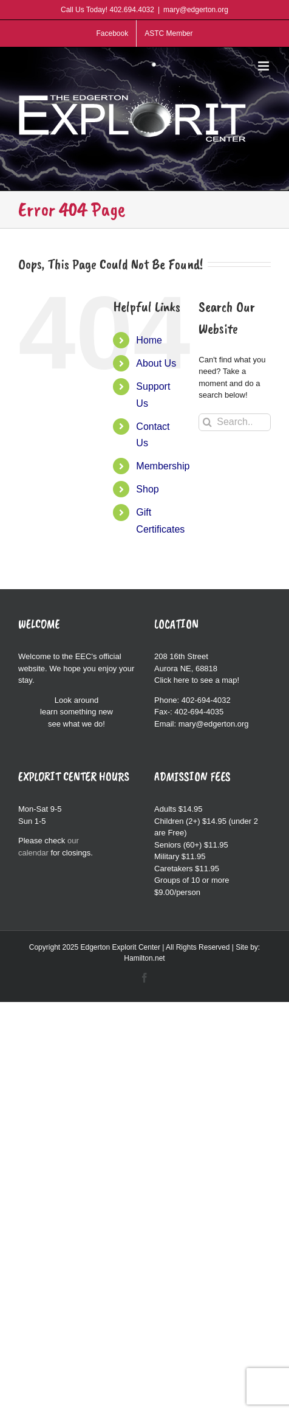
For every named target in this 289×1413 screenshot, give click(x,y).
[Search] (207, 422)
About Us (156, 363)
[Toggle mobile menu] (264, 66)
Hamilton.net (144, 958)
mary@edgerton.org (195, 9)
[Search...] (235, 422)
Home (149, 340)
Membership (162, 466)
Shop (147, 489)
